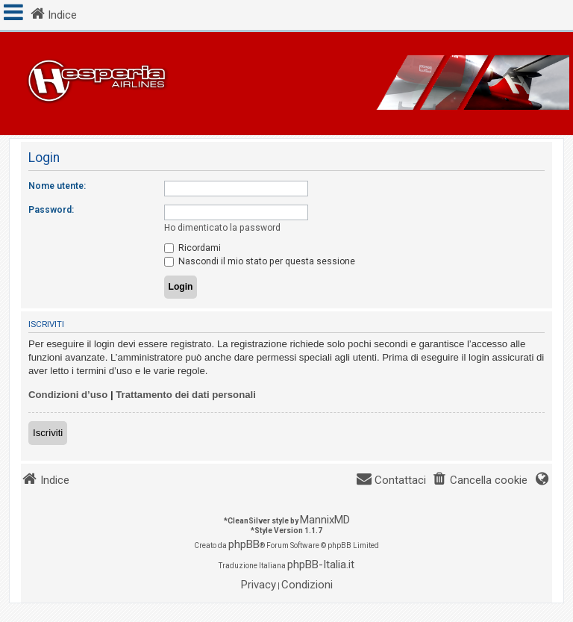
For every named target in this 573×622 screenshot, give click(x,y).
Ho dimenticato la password (222, 228)
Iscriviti (48, 432)
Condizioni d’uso (67, 394)
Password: (51, 210)
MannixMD (325, 519)
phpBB (244, 544)
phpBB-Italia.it (320, 564)
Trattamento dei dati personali (186, 394)
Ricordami (192, 248)
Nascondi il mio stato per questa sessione (259, 261)
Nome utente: (57, 186)
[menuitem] (479, 480)
